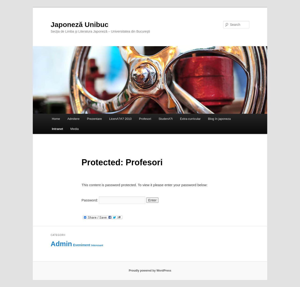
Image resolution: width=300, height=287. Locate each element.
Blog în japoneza (219, 119)
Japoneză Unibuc (80, 24)
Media (74, 129)
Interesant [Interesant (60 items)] (97, 245)
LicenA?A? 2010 (120, 119)
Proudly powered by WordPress (150, 270)
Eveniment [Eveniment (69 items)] (81, 245)
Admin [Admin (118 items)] (61, 244)
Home (56, 119)
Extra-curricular (190, 119)
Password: (113, 200)
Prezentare (94, 119)
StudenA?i (165, 119)
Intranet (57, 129)
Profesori (145, 119)
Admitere (73, 119)
